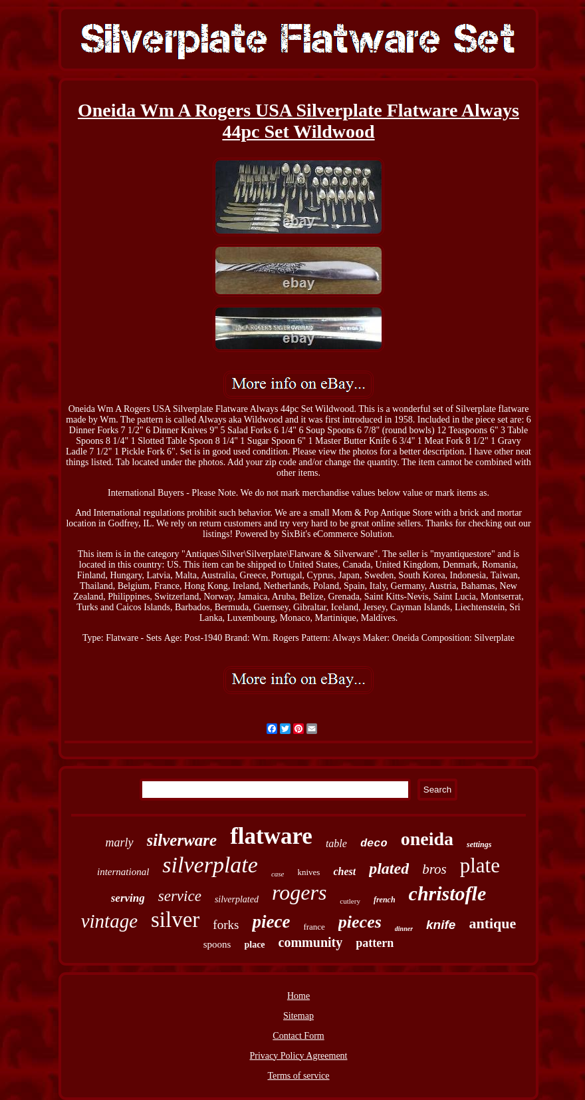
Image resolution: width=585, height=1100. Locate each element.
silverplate (210, 864)
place (254, 945)
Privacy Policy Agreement (299, 1056)
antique (492, 923)
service (179, 896)
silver (175, 920)
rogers (299, 892)
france (313, 927)
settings (479, 844)
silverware (182, 840)
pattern (375, 943)
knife (440, 925)
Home (298, 996)
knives (308, 872)
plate (480, 865)
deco (374, 843)
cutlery (350, 901)
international (123, 871)
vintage (109, 921)
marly (120, 842)
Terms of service (298, 1076)
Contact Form (298, 1036)
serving (128, 898)
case (278, 874)
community (311, 942)
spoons (217, 944)
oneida (427, 838)
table (336, 843)
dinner (404, 928)
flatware (271, 836)
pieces (360, 922)
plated (389, 868)
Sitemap (298, 1016)
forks (226, 925)
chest (344, 871)
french (385, 899)
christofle (448, 893)
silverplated (237, 899)
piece (271, 922)
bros (434, 869)
